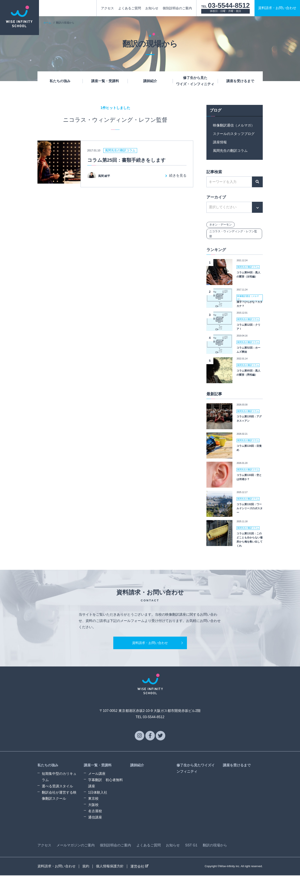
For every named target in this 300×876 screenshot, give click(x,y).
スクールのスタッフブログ (234, 134)
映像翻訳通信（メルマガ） (234, 125)
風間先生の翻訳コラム (230, 150)
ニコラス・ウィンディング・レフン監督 (233, 234)
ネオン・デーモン (220, 224)
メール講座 (96, 774)
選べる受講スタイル (57, 787)
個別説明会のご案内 (177, 8)
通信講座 (95, 818)
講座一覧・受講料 (105, 81)
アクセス (107, 8)
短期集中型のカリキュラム (59, 778)
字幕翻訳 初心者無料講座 (105, 784)
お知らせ (151, 8)
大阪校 (93, 805)
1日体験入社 (97, 793)
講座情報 (220, 142)
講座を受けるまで (240, 81)
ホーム (47, 22)
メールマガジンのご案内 (76, 846)
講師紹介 (150, 81)
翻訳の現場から (215, 846)
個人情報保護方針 (110, 867)
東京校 (93, 799)
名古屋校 (95, 812)
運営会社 (139, 867)
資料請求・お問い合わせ (150, 643)
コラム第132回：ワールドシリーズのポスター (250, 508)
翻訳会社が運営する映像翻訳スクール (59, 796)
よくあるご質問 (129, 8)
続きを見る (177, 175)
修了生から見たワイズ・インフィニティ (195, 81)
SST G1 (191, 846)
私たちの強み (60, 81)
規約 (85, 867)
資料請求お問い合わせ (277, 8)
